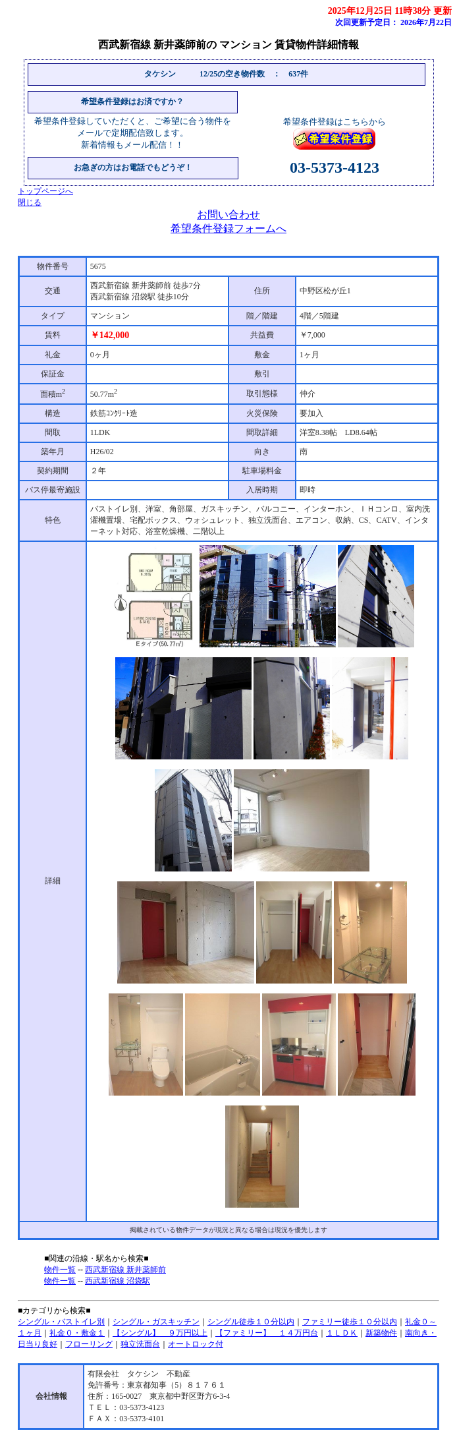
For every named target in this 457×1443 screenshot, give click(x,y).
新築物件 (381, 1333)
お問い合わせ (228, 214)
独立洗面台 (140, 1344)
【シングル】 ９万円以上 (160, 1333)
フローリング (89, 1344)
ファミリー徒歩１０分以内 (349, 1321)
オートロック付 (195, 1344)
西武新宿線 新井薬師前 (125, 1269)
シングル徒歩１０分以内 (250, 1321)
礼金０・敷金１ (77, 1333)
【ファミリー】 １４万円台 (266, 1333)
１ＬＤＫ (342, 1333)
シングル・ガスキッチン (156, 1321)
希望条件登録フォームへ (228, 228)
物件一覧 (60, 1269)
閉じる (29, 202)
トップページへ (45, 191)
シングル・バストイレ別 (61, 1321)
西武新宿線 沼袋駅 (117, 1280)
